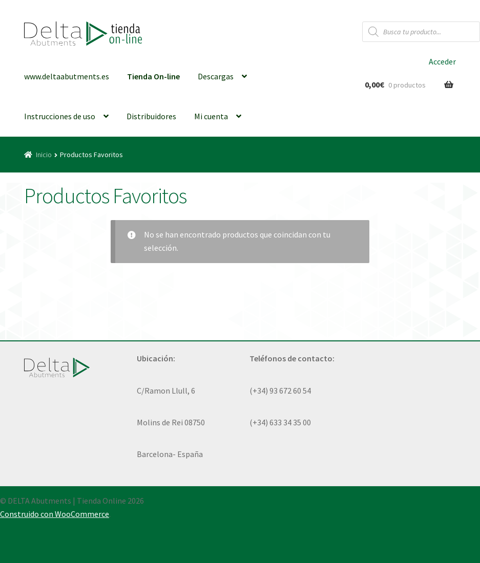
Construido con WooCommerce (54, 514)
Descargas (216, 76)
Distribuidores (151, 116)
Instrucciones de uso (59, 116)
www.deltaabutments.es (66, 76)
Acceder (442, 61)
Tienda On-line (153, 76)
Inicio (44, 154)
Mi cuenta (211, 116)
